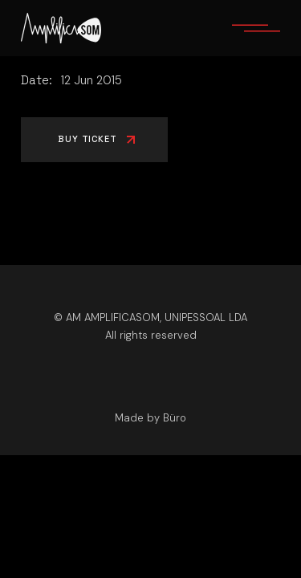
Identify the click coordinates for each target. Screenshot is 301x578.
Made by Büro (150, 418)
